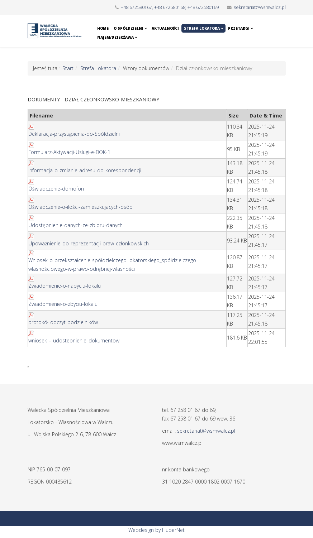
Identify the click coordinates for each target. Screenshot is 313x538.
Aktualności (165, 28)
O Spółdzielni (128, 28)
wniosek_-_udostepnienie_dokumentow (73, 340)
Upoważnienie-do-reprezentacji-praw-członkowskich (88, 243)
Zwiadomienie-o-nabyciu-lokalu (64, 285)
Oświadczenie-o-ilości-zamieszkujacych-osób (80, 206)
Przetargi (239, 28)
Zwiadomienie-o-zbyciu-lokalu (63, 304)
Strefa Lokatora (202, 28)
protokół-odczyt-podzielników (63, 322)
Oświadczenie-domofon (56, 188)
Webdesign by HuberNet (156, 530)
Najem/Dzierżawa (115, 37)
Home (103, 28)
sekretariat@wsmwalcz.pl (260, 7)
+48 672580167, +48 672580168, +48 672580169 (170, 7)
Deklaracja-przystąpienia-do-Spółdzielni (74, 133)
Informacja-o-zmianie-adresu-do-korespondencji (84, 170)
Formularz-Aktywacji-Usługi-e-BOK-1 (69, 152)
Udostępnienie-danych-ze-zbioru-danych (75, 225)
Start (67, 68)
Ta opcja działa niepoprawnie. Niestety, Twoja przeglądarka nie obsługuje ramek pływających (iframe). (28, 367)
